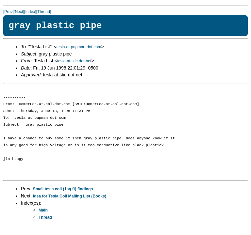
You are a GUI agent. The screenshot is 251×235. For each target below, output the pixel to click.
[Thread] (43, 11)
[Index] (30, 11)
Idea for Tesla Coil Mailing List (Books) (69, 196)
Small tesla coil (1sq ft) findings (63, 189)
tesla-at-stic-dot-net (74, 61)
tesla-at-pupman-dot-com (79, 47)
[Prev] (8, 11)
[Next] (19, 11)
